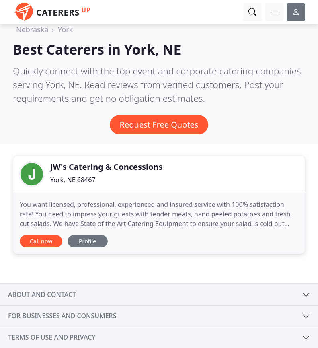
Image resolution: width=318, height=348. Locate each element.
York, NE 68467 (73, 179)
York (65, 29)
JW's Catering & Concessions (106, 166)
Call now (41, 241)
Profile (87, 241)
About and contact (42, 294)
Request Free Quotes (159, 124)
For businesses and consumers (62, 315)
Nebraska (32, 29)
